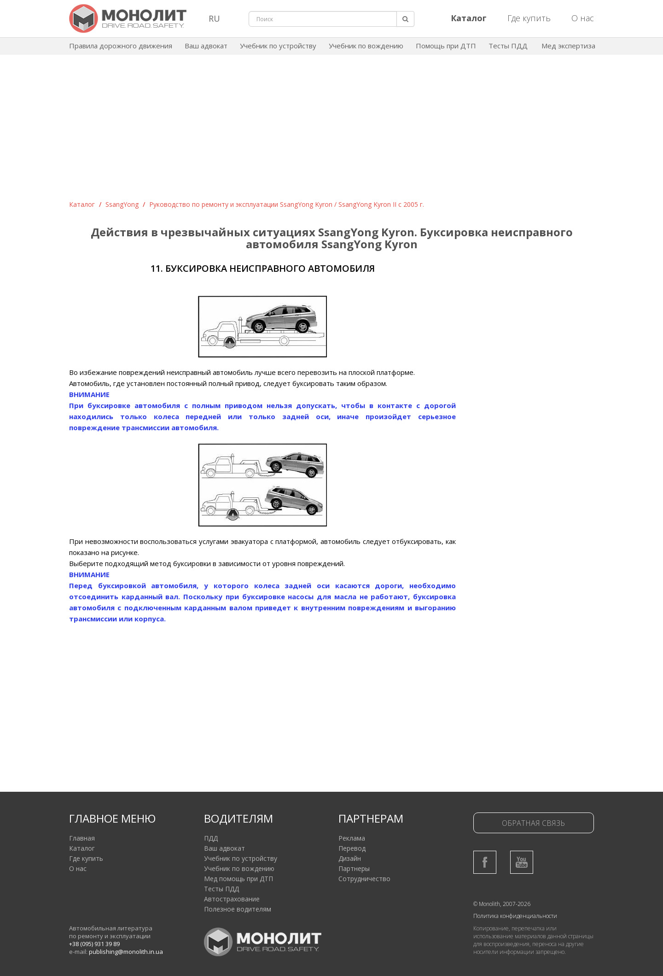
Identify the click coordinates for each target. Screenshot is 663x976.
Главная (82, 838)
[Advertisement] (331, 130)
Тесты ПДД (508, 45)
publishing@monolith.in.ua (126, 951)
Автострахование (232, 898)
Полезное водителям (237, 909)
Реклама (351, 838)
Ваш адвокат (206, 45)
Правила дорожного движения (120, 45)
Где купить (529, 17)
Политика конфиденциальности (515, 916)
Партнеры (354, 868)
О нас (582, 17)
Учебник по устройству (278, 45)
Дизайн (349, 858)
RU (214, 18)
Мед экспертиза (568, 45)
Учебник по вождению (366, 45)
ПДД (211, 838)
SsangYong (122, 204)
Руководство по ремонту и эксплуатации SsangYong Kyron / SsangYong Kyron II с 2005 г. (286, 204)
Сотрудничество (364, 878)
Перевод (352, 848)
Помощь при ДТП (446, 45)
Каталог (82, 204)
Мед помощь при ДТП (238, 878)
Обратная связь (533, 823)
